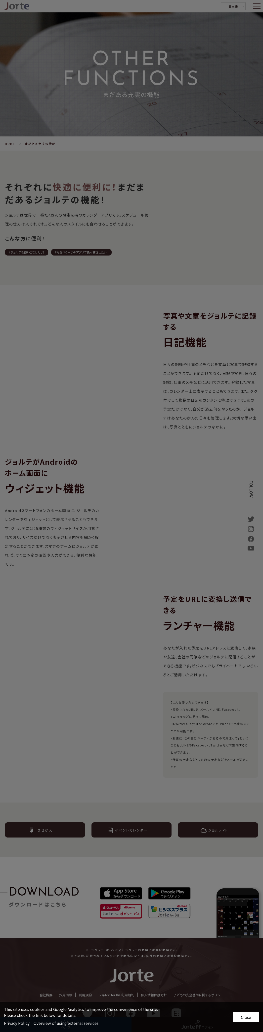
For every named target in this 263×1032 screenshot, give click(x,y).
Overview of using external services (66, 1023)
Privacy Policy (17, 1023)
